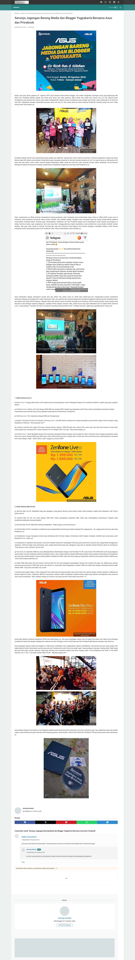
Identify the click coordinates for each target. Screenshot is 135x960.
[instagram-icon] (110, 2)
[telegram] (78, 871)
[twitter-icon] (106, 2)
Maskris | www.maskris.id (29, 888)
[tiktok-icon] (119, 2)
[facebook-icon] (102, 2)
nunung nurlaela (31, 902)
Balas (23, 917)
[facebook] (22, 871)
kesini (57, 679)
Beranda (18, 7)
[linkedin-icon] (115, 2)
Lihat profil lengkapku (106, 42)
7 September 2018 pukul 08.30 (30, 891)
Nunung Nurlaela (70, 957)
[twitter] (36, 871)
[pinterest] (50, 871)
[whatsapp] (64, 871)
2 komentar (31, 28)
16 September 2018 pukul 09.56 (35, 905)
